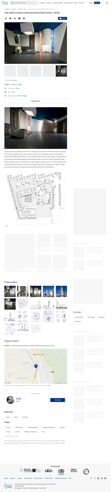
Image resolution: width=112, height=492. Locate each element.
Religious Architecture (49, 427)
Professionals (68, 3)
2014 (13, 92)
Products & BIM (57, 3)
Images (48, 3)
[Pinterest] (23, 18)
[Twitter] (10, 18)
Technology (91, 317)
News (76, 3)
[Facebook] (5, 18)
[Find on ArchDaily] (25, 3)
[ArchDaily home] (5, 3)
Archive (81, 3)
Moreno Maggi (22, 96)
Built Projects (19, 427)
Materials (101, 317)
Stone (16, 417)
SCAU (17, 88)
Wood (7, 417)
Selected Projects (33, 427)
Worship (62, 427)
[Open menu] (107, 2)
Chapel (7, 85)
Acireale (17, 432)
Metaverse (78, 322)
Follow (58, 400)
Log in (91, 3)
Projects (42, 3)
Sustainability (79, 317)
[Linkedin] (14, 18)
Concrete (25, 417)
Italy (20, 85)
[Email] (19, 18)
